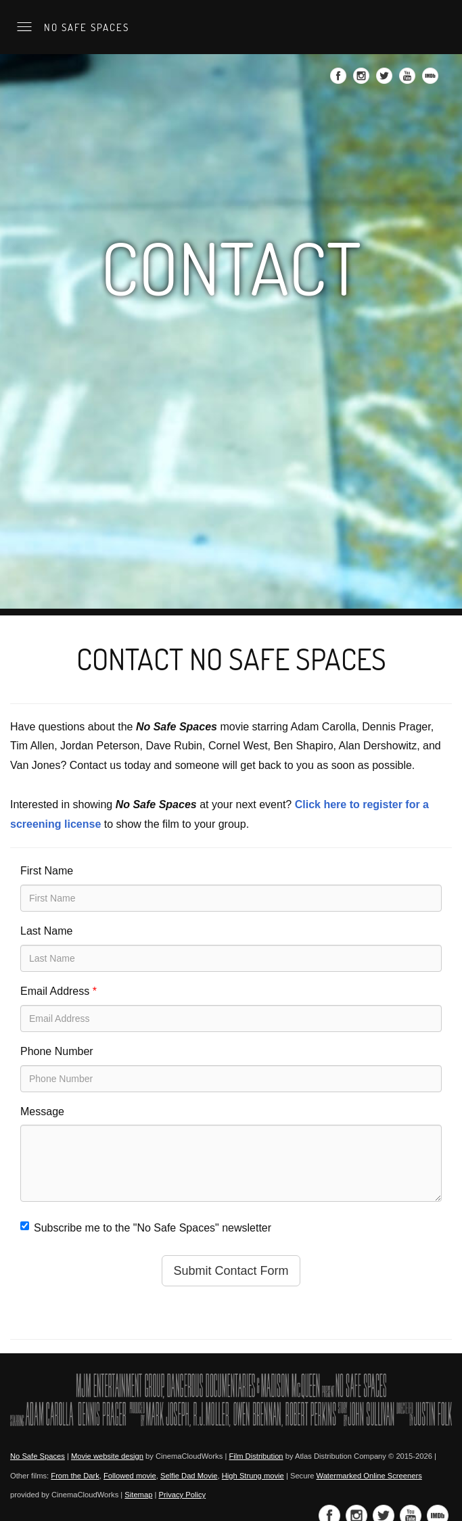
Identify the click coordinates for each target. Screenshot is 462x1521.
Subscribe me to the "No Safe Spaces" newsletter (145, 1227)
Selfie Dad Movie (189, 1476)
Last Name (46, 931)
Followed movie (129, 1476)
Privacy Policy (182, 1495)
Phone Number (56, 1051)
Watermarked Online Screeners (368, 1476)
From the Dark (75, 1476)
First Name (46, 870)
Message (42, 1111)
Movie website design (107, 1456)
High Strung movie (253, 1476)
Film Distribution (256, 1456)
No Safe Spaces (85, 27)
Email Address (58, 991)
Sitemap (138, 1495)
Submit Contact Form (230, 1271)
